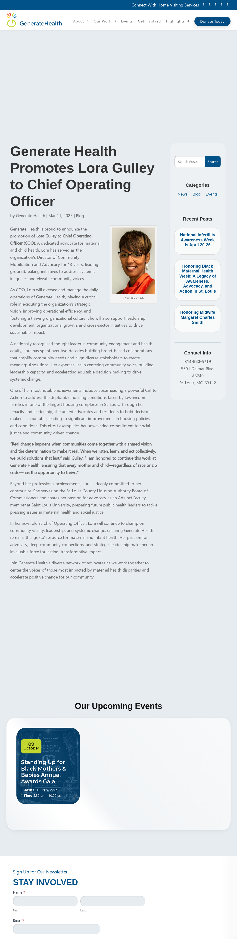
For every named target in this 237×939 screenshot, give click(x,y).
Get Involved (149, 21)
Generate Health (30, 215)
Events (127, 21)
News (183, 194)
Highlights (175, 21)
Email (18, 920)
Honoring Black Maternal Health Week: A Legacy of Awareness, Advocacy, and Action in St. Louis (197, 279)
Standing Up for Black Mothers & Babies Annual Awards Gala (43, 772)
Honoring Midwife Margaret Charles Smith (197, 317)
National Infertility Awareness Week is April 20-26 (197, 240)
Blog (80, 215)
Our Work (102, 21)
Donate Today (212, 21)
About (78, 21)
